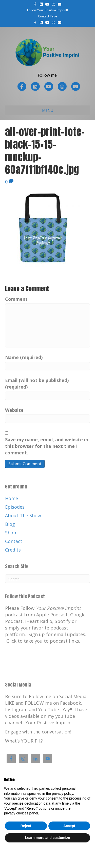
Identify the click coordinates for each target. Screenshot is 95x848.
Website (14, 410)
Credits (13, 550)
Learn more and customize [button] (47, 838)
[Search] (47, 579)
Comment (16, 299)
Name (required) (24, 357)
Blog (10, 524)
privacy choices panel (21, 813)
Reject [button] (26, 826)
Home (11, 498)
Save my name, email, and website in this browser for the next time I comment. (46, 446)
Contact (13, 541)
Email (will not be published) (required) (37, 383)
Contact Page (47, 16)
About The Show (23, 515)
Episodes (15, 507)
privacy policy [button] (62, 793)
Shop (10, 533)
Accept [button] (69, 826)
